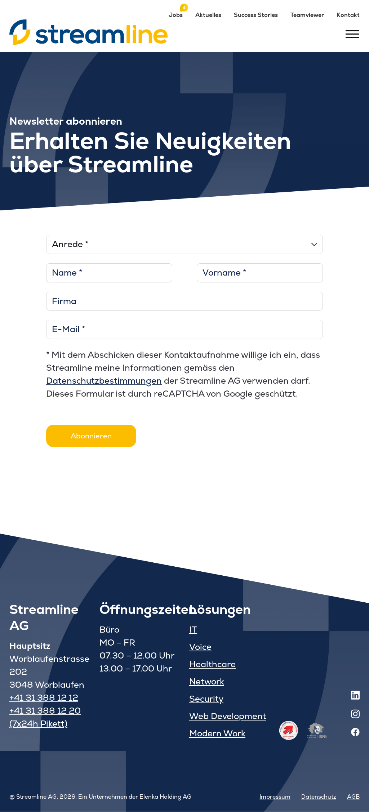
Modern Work (217, 733)
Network (206, 681)
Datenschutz (318, 796)
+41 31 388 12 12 (43, 697)
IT (193, 629)
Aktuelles (208, 15)
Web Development (227, 716)
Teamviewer (307, 15)
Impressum (274, 796)
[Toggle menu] (352, 34)
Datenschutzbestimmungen (104, 380)
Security (206, 698)
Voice (200, 646)
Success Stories (256, 15)
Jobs (176, 15)
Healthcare (212, 664)
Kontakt (348, 15)
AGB (353, 796)
